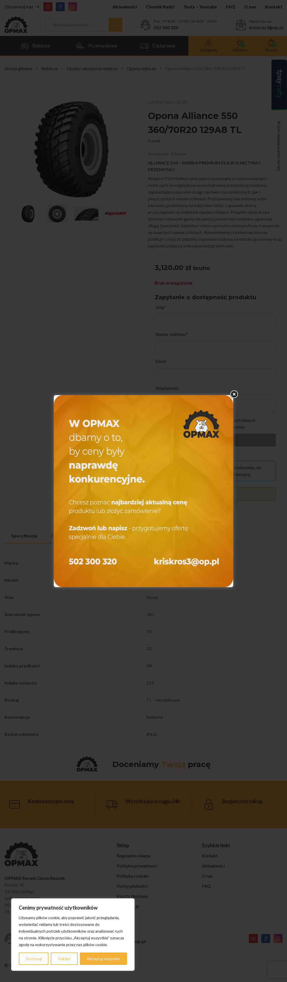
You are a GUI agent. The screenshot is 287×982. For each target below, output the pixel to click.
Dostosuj (34, 958)
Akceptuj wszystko (103, 958)
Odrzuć (64, 958)
